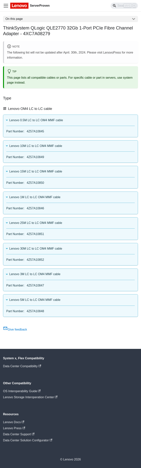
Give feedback (15, 329)
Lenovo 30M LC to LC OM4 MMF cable (35, 248)
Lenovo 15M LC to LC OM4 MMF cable (35, 171)
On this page (14, 18)
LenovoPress (112, 52)
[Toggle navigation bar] (6, 6)
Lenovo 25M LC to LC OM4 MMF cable (35, 222)
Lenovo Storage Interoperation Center (30, 397)
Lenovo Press (14, 428)
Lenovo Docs (13, 422)
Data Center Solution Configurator (27, 440)
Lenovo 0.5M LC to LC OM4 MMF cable (36, 120)
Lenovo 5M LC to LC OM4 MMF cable (34, 299)
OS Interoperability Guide (22, 391)
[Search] (124, 6)
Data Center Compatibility (22, 366)
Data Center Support (18, 434)
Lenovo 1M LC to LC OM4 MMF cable (34, 197)
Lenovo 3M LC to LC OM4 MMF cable (34, 274)
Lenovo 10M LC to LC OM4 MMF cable (35, 145)
